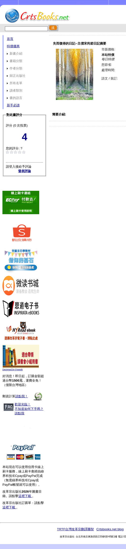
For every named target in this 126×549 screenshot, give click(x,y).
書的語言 (14, 98)
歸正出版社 (16, 76)
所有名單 (14, 83)
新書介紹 (14, 53)
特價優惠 (13, 46)
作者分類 (14, 68)
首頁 (10, 39)
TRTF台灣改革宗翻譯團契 (75, 529)
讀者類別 (14, 90)
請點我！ (21, 396)
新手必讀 (13, 105)
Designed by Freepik (12, 369)
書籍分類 (14, 61)
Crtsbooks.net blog (110, 529)
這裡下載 (25, 496)
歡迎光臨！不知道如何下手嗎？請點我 (29, 409)
